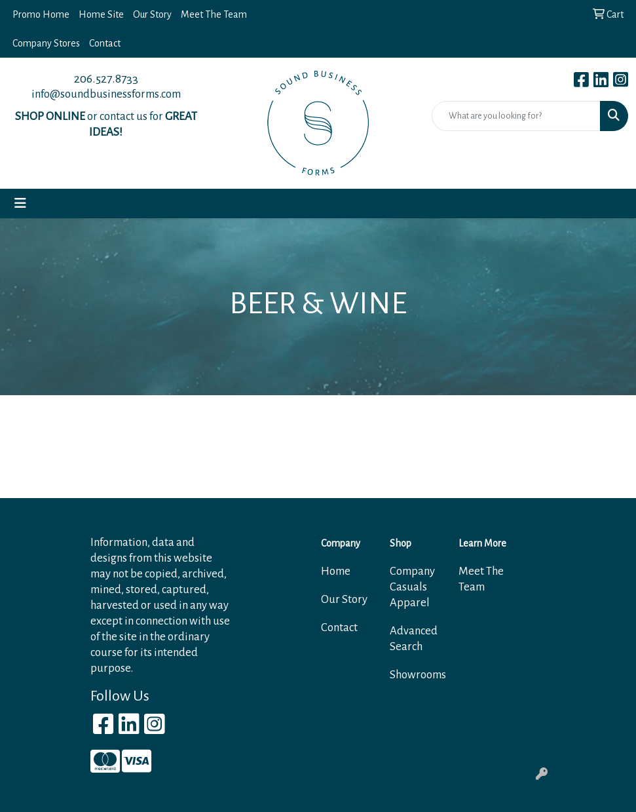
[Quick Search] (516, 116)
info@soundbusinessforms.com (106, 94)
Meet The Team (214, 14)
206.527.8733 (106, 78)
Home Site (101, 14)
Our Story (152, 14)
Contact (105, 43)
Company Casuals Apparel (412, 587)
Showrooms (416, 674)
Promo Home (40, 14)
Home (335, 571)
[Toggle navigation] (20, 203)
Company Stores (46, 43)
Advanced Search (414, 639)
